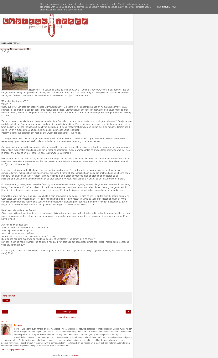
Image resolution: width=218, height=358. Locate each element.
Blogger (76, 355)
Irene (19, 325)
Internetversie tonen (66, 317)
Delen (6, 300)
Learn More (163, 7)
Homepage (67, 312)
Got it (175, 7)
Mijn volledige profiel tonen (12, 350)
